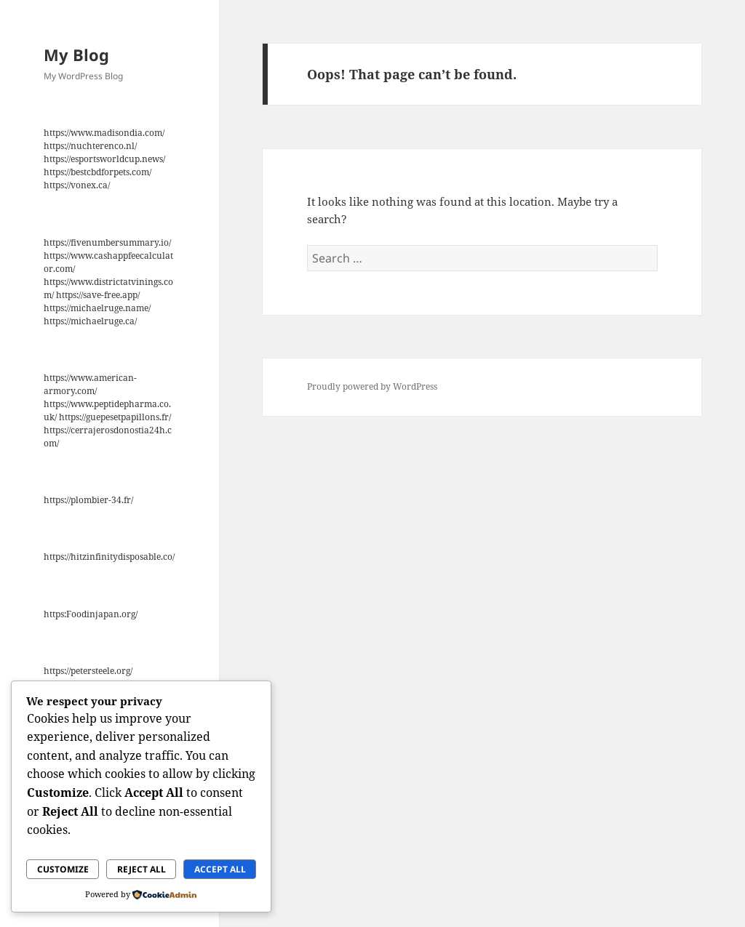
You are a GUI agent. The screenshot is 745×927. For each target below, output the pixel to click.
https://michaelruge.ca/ (90, 321)
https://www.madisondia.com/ (104, 133)
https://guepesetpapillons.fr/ (115, 417)
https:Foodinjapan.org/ (91, 614)
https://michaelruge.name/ (97, 308)
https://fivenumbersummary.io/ (107, 242)
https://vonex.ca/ (77, 185)
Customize (63, 869)
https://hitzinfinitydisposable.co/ (109, 556)
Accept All (220, 869)
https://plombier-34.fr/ (88, 500)
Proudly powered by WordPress (372, 386)
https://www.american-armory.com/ (90, 384)
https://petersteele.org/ (88, 671)
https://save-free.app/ (98, 295)
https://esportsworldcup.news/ (104, 159)
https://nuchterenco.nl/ (90, 146)
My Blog (76, 54)
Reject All (141, 869)
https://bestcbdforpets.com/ (97, 172)
